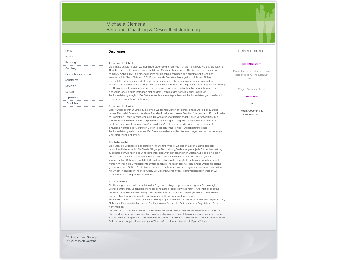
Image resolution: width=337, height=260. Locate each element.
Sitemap (91, 237)
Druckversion (75, 237)
